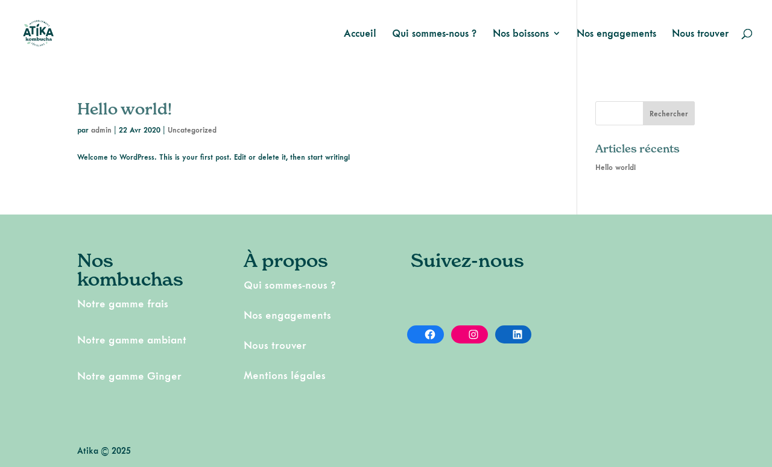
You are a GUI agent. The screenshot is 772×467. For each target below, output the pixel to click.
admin (101, 129)
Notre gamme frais (122, 303)
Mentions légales (285, 375)
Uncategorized (192, 129)
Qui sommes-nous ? (434, 34)
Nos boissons (521, 34)
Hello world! (124, 109)
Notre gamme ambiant (131, 339)
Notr (88, 376)
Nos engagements (616, 34)
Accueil (360, 34)
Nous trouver (700, 34)
